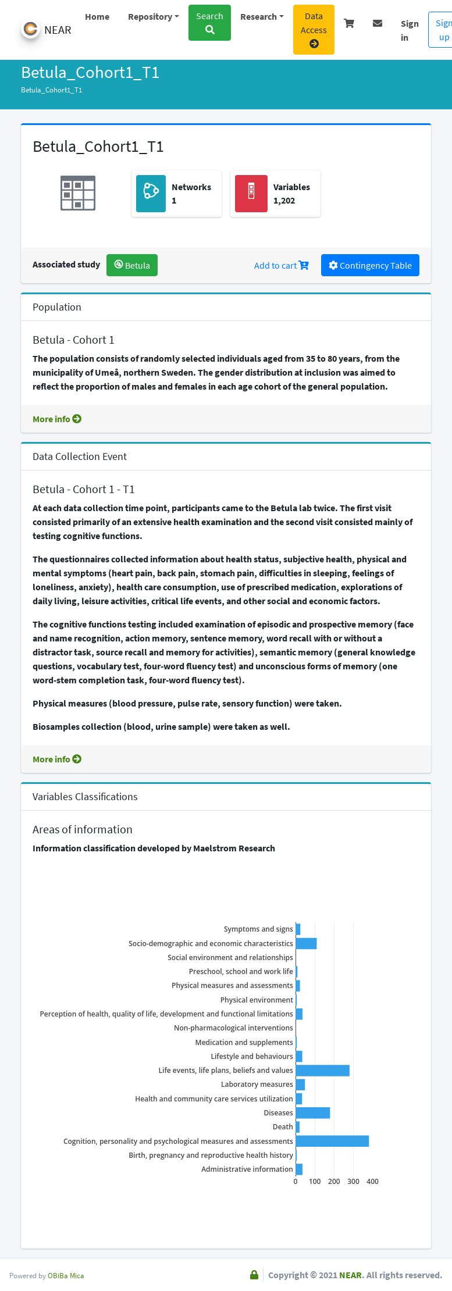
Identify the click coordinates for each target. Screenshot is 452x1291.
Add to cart (281, 265)
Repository (150, 16)
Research (258, 16)
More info (57, 419)
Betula (132, 265)
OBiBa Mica (66, 1275)
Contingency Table (370, 265)
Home (97, 16)
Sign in (410, 26)
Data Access (314, 29)
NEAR (350, 1275)
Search (209, 22)
